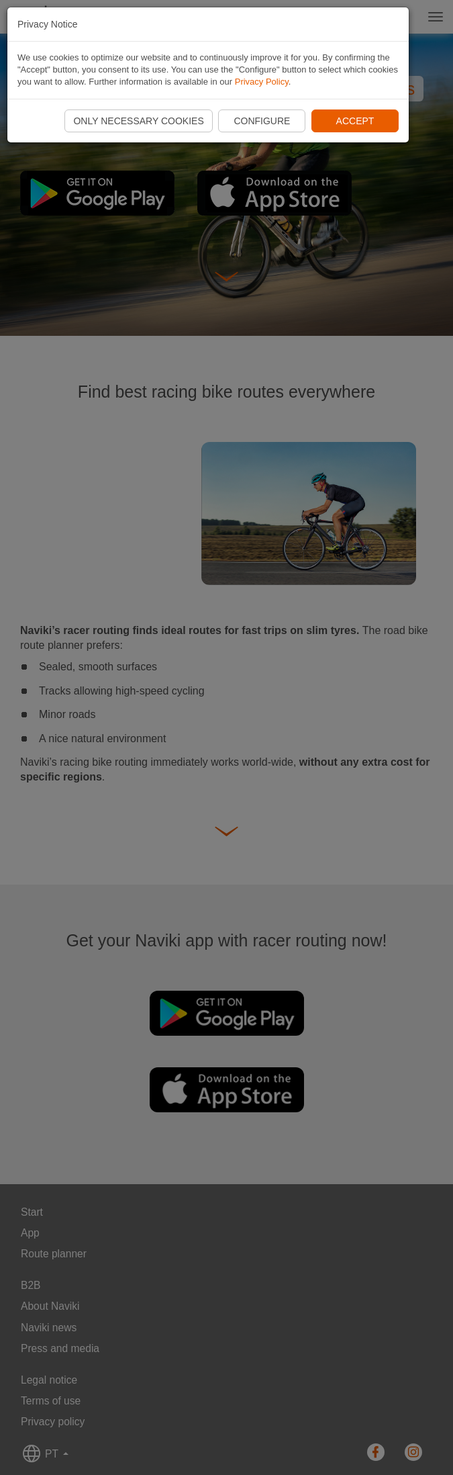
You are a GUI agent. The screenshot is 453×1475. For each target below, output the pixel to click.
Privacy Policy (262, 82)
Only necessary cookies (138, 121)
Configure (262, 121)
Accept (355, 121)
